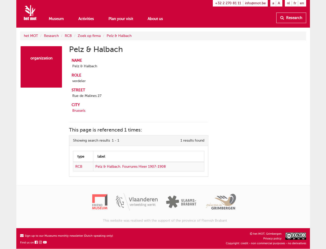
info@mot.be (255, 3)
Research (291, 18)
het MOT (31, 36)
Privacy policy (272, 238)
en (302, 3)
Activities (86, 19)
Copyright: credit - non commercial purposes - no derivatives (266, 243)
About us (155, 19)
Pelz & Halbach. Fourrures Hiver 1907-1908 (130, 166)
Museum (56, 19)
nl (288, 3)
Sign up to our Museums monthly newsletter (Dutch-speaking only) (66, 235)
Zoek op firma (89, 36)
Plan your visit (120, 19)
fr (295, 3)
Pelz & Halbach (119, 36)
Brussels (78, 110)
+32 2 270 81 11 (228, 3)
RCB (68, 36)
